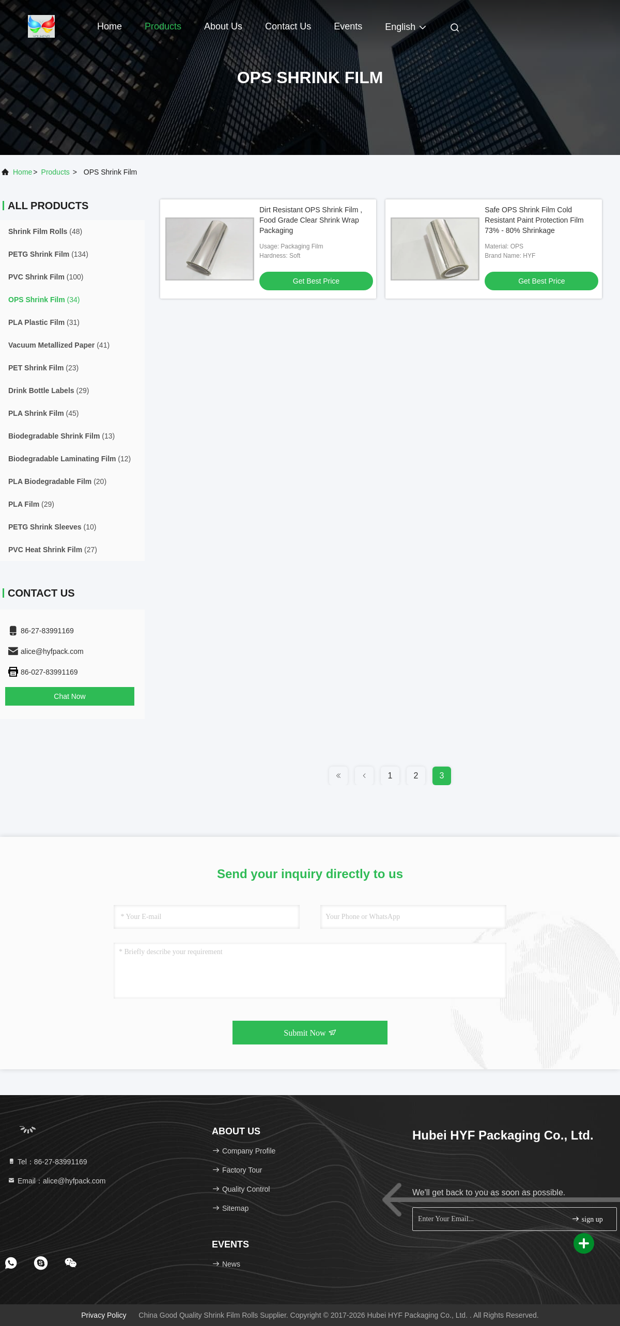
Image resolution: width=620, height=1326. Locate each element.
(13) (61, 436)
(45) (43, 413)
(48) (45, 231)
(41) (59, 345)
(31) (44, 322)
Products (163, 26)
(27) (52, 549)
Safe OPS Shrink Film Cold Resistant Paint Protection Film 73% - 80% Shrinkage (534, 220)
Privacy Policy (103, 1315)
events (348, 26)
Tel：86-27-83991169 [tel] (47, 1162)
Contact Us (288, 26)
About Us (223, 26)
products (55, 172)
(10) (52, 527)
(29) (48, 390)
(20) (57, 481)
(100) (46, 277)
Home (109, 26)
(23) (43, 368)
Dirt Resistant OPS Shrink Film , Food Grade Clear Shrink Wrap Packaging (310, 220)
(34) (44, 299)
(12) (69, 459)
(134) (48, 254)
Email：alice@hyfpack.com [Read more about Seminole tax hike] (56, 1181)
